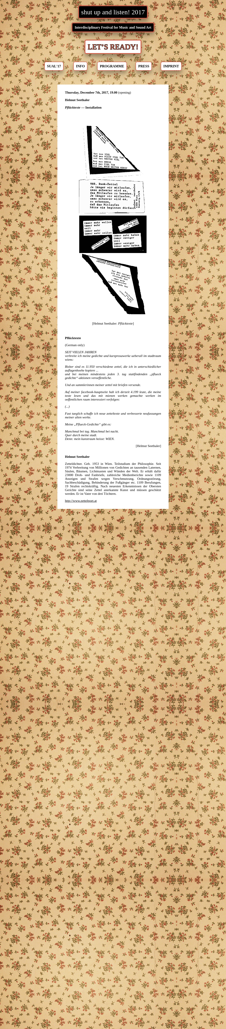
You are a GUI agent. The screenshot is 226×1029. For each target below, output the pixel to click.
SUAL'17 (54, 66)
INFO (80, 66)
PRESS (143, 66)
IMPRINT (171, 66)
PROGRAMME (112, 66)
